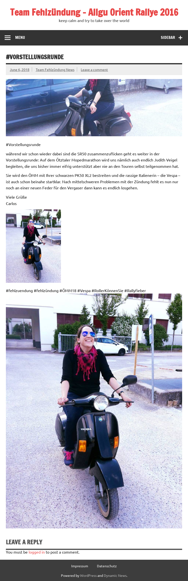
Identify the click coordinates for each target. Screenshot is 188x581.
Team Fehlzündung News (55, 69)
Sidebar (168, 37)
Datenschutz (107, 566)
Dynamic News (115, 575)
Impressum (79, 566)
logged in (37, 551)
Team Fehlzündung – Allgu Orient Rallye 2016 (94, 12)
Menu (20, 37)
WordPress (88, 575)
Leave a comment (94, 69)
